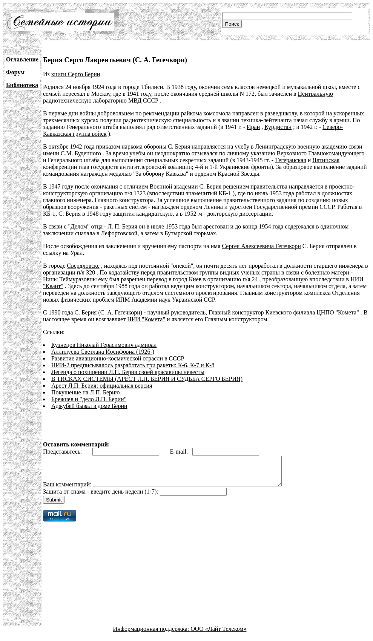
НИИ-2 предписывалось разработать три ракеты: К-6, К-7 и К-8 (133, 365)
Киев (195, 279)
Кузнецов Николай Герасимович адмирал (104, 345)
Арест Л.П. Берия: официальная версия (101, 385)
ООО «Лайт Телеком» (218, 634)
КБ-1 (225, 193)
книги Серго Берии (75, 74)
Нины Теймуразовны (70, 279)
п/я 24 (250, 279)
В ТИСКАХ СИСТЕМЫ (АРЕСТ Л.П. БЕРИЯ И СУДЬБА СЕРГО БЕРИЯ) (147, 379)
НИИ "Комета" (146, 319)
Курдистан (278, 127)
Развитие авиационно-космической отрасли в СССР (117, 358)
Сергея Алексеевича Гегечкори (261, 246)
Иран (253, 127)
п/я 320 (86, 272)
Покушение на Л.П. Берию (85, 392)
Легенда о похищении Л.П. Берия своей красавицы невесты (127, 372)
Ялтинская (325, 160)
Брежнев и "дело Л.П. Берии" (88, 399)
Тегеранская (290, 160)
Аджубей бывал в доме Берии (89, 406)
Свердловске (83, 265)
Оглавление (22, 59)
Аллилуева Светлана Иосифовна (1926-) (102, 351)
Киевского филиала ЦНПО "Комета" (312, 312)
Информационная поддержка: (152, 634)
